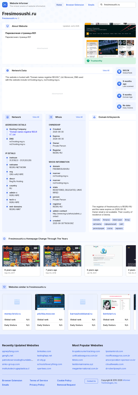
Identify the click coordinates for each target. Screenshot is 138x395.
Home (59, 5)
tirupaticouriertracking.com (86, 351)
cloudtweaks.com (114, 364)
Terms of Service (39, 380)
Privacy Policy (37, 384)
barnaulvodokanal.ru (81, 313)
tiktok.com (77, 360)
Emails (91, 5)
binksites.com (44, 351)
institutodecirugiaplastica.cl (15, 368)
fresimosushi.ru (10, 18)
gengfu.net (7, 355)
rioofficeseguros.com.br (118, 355)
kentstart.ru (109, 313)
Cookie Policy (64, 380)
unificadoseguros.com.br (85, 355)
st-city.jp (41, 360)
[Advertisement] (42, 56)
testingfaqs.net (44, 355)
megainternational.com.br (85, 368)
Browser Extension (75, 5)
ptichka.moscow (46, 313)
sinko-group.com (11, 364)
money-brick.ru (12, 313)
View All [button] (106, 70)
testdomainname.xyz (82, 364)
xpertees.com (44, 368)
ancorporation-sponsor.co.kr (120, 360)
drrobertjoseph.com (116, 368)
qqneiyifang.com (10, 351)
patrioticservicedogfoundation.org (19, 360)
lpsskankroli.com (114, 351)
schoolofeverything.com (49, 364)
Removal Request (66, 384)
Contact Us (91, 381)
